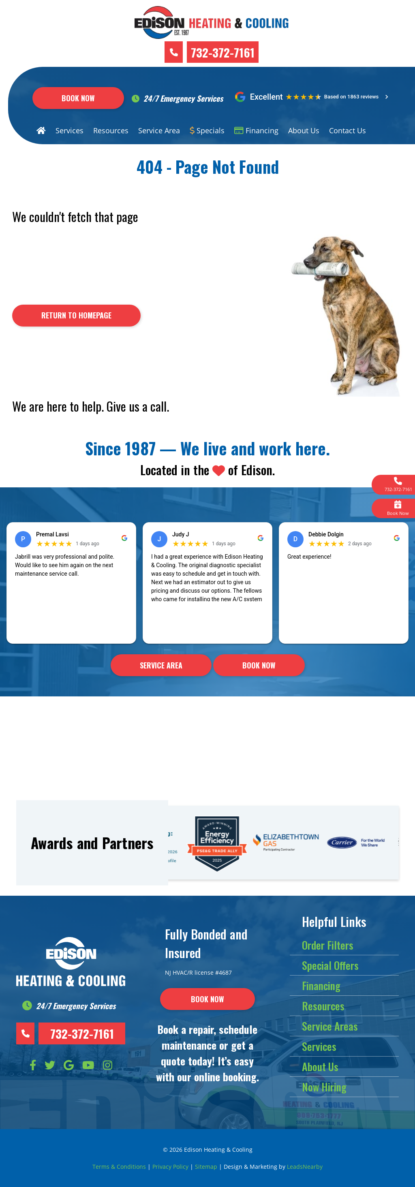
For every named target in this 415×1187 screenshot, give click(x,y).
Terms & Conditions (119, 1166)
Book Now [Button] (78, 98)
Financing (256, 130)
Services (69, 130)
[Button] (76, 316)
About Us (303, 130)
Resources (110, 130)
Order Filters (327, 945)
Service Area (159, 130)
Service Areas (330, 1026)
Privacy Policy (170, 1166)
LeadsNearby (305, 1166)
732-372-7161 (223, 52)
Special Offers (330, 965)
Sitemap (206, 1166)
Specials (207, 130)
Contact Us (347, 130)
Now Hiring (324, 1087)
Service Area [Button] (161, 665)
